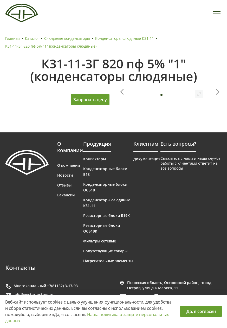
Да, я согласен (201, 311)
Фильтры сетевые (99, 241)
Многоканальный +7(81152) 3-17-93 (41, 286)
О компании (68, 165)
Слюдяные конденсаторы (67, 38)
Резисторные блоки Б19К (106, 215)
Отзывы (64, 185)
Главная (12, 38)
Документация (146, 158)
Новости (65, 175)
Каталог (32, 38)
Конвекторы (94, 158)
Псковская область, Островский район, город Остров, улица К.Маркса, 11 (165, 285)
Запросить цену (90, 99)
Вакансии (66, 194)
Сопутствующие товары (105, 250)
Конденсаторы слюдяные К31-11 (124, 38)
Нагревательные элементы (108, 260)
